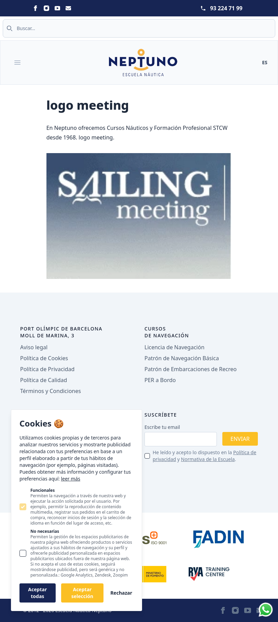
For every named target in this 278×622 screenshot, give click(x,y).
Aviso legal (33, 347)
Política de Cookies (44, 358)
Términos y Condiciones (50, 391)
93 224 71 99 (226, 8)
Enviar (240, 439)
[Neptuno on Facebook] (35, 8)
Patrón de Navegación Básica (181, 358)
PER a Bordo (160, 380)
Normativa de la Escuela (208, 459)
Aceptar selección (82, 592)
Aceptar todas (37, 592)
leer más (70, 478)
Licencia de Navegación (174, 347)
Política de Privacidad (47, 369)
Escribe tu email (162, 427)
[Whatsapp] (266, 609)
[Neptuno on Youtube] (57, 8)
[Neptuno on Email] (68, 8)
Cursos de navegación (166, 332)
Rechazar (121, 593)
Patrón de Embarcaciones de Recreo (190, 369)
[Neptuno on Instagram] (46, 8)
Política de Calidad (43, 380)
